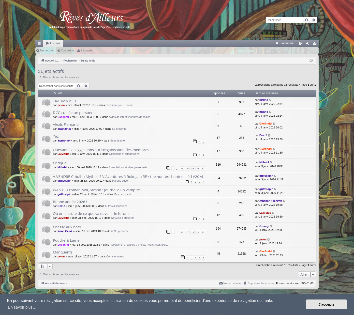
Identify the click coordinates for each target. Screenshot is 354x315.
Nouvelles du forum (122, 217)
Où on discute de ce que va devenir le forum (91, 213)
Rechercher (47, 50)
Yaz (56, 136)
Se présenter (119, 128)
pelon (61, 105)
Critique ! (60, 162)
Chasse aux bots (67, 226)
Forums (55, 43)
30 (192, 168)
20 (203, 232)
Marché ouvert (120, 180)
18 (192, 232)
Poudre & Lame (66, 240)
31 (197, 168)
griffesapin (64, 180)
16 (182, 232)
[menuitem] (233, 43)
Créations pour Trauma (119, 105)
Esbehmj (63, 116)
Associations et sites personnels (128, 167)
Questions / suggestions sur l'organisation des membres (101, 149)
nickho (263, 99)
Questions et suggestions (124, 153)
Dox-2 (263, 135)
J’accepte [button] (326, 304)
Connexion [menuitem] (308, 44)
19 (197, 232)
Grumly (264, 226)
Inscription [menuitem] (316, 44)
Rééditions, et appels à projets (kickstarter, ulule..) (139, 244)
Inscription (87, 50)
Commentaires (115, 256)
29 (187, 168)
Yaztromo (64, 140)
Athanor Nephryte (270, 200)
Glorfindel (265, 123)
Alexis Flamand (66, 124)
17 (187, 232)
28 (182, 168)
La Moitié (63, 153)
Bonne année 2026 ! (70, 201)
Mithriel (62, 167)
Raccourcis (40, 44)
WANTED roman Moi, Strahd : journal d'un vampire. (97, 189)
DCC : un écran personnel (75, 112)
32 (203, 168)
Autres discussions (116, 206)
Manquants (62, 252)
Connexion (67, 50)
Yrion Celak (65, 231)
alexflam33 (64, 128)
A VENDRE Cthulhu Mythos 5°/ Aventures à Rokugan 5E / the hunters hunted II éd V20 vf (128, 176)
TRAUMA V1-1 (64, 100)
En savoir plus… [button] (22, 307)
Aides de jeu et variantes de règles (129, 116)
